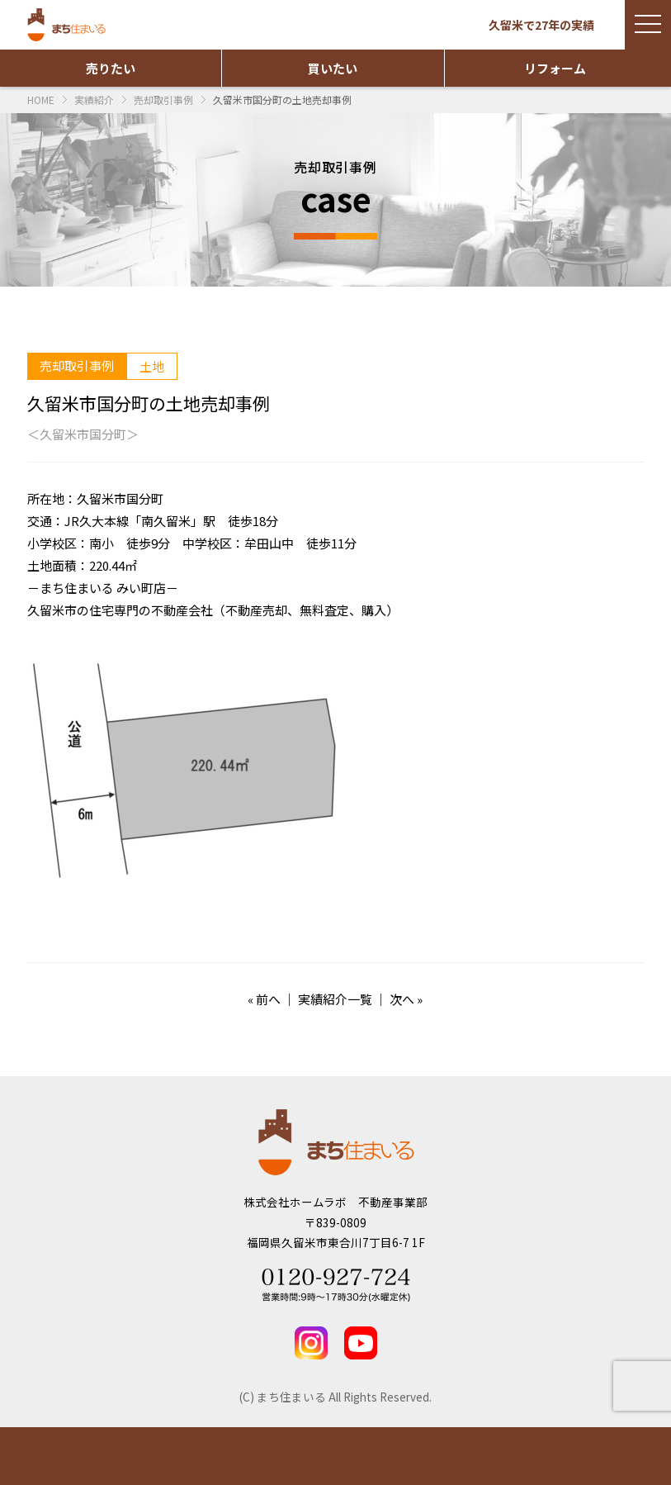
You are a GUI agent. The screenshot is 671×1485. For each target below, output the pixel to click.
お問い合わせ (419, 1456)
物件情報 (84, 1456)
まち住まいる (68, 24)
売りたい (110, 68)
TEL (587, 1456)
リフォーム (555, 68)
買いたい (332, 68)
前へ (268, 999)
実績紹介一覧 (335, 999)
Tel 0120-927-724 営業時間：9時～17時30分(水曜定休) (336, 1285)
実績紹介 (251, 1456)
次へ (402, 999)
